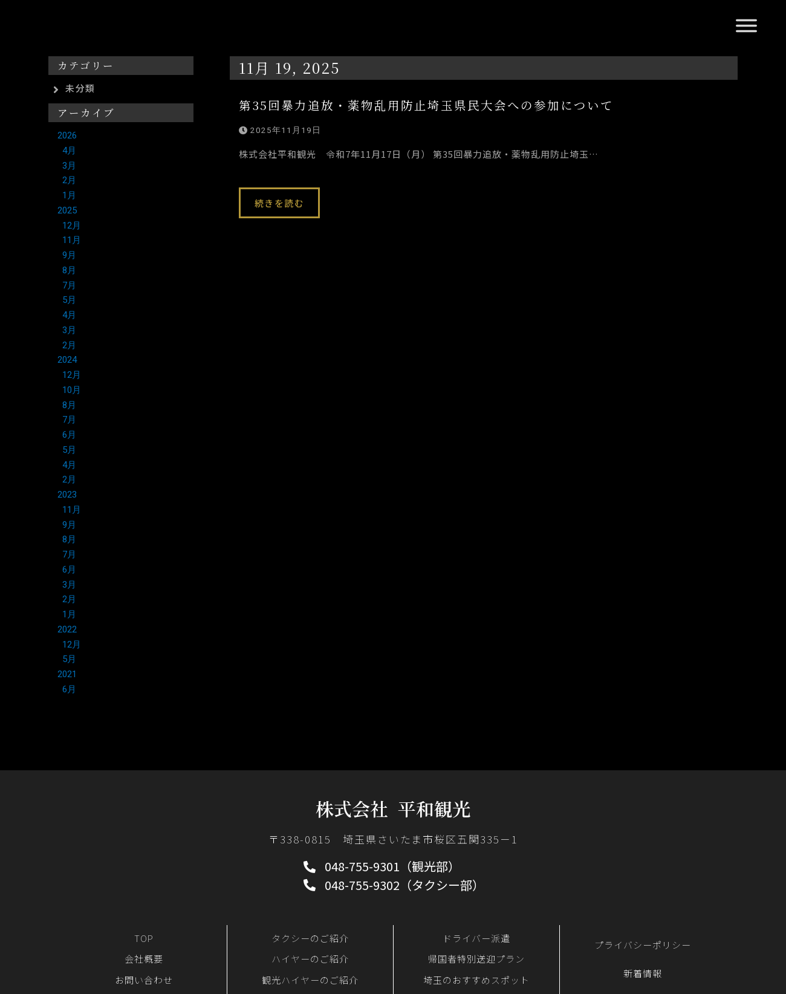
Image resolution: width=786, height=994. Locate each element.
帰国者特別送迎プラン (476, 958)
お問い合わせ (144, 979)
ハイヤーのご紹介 (310, 958)
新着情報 (642, 973)
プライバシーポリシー (642, 944)
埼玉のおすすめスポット (476, 979)
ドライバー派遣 (476, 938)
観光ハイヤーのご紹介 (310, 979)
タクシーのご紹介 (310, 938)
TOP (144, 938)
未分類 (80, 88)
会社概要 (144, 958)
